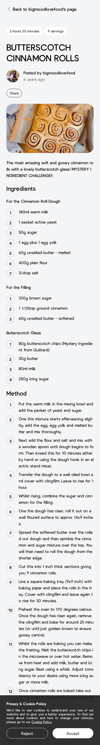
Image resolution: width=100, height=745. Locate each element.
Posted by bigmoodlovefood (49, 72)
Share (14, 93)
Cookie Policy (41, 722)
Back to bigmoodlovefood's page (45, 8)
